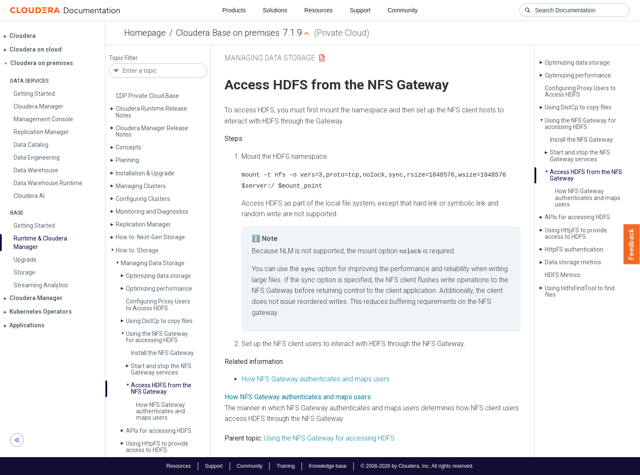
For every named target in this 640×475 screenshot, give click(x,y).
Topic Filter (123, 58)
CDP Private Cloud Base (147, 95)
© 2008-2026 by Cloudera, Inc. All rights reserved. (417, 466)
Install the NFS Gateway (162, 352)
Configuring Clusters (143, 198)
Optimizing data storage (158, 275)
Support (360, 10)
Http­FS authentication (574, 249)
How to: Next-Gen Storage (150, 237)
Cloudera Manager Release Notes (152, 131)
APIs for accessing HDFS (158, 430)
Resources (318, 10)
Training (285, 466)
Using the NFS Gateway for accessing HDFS (157, 336)
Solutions (275, 10)
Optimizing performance (159, 288)
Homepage (145, 33)
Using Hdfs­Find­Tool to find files (579, 291)
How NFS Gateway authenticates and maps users (160, 411)
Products (234, 10)
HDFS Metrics (562, 275)
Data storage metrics (573, 262)
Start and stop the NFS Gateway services (161, 369)
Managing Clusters (141, 186)
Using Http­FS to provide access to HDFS (157, 446)
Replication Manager (143, 224)
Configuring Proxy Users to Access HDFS (158, 304)
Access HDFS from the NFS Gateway (161, 388)
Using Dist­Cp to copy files (159, 321)
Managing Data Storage (153, 263)
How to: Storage (137, 250)
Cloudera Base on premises (227, 33)
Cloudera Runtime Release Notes (151, 111)
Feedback (632, 244)
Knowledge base (328, 466)
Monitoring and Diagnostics (152, 211)
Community (403, 10)
